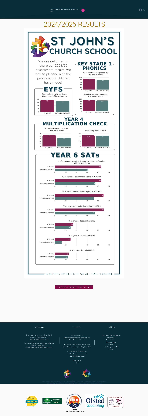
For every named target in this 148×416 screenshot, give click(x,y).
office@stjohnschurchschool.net (79, 338)
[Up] (83, 10)
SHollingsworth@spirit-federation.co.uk (39, 347)
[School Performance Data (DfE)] (74, 287)
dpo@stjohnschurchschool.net (77, 354)
